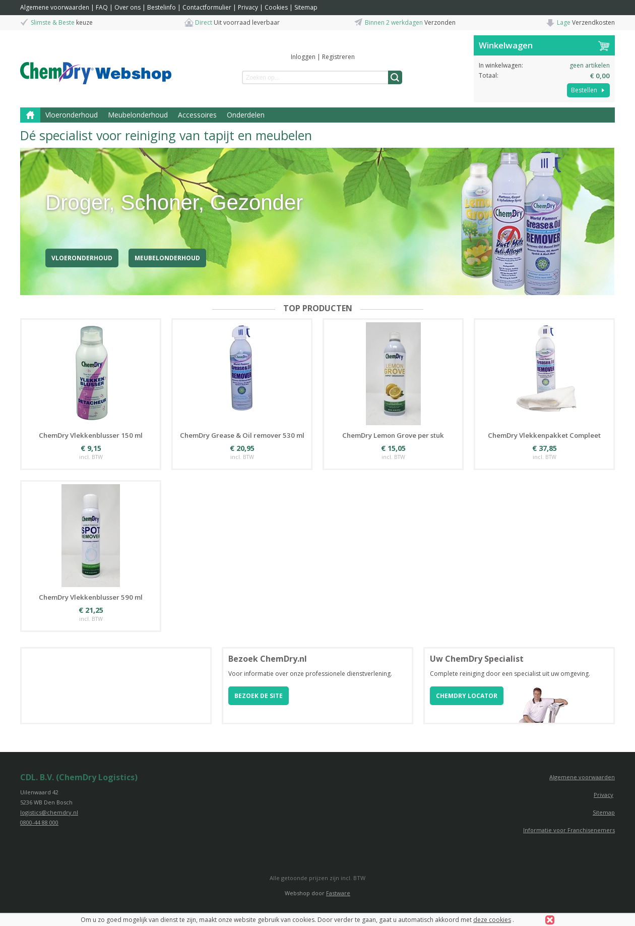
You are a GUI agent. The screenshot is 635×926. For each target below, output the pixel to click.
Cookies (276, 7)
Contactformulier (206, 7)
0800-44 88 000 (39, 822)
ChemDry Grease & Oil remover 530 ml (242, 435)
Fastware (338, 893)
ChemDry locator (466, 695)
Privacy (248, 7)
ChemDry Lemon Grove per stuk (393, 435)
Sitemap (306, 7)
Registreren (338, 56)
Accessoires (197, 115)
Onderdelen (246, 115)
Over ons (127, 7)
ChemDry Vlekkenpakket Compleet (544, 435)
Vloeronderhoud (71, 115)
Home (30, 115)
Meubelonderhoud (138, 115)
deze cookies (492, 919)
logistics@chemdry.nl (49, 812)
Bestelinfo (161, 7)
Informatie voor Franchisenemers (569, 830)
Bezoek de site (258, 695)
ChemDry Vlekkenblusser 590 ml (91, 597)
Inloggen (303, 56)
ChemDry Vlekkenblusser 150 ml (91, 435)
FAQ (102, 7)
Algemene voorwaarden (54, 7)
